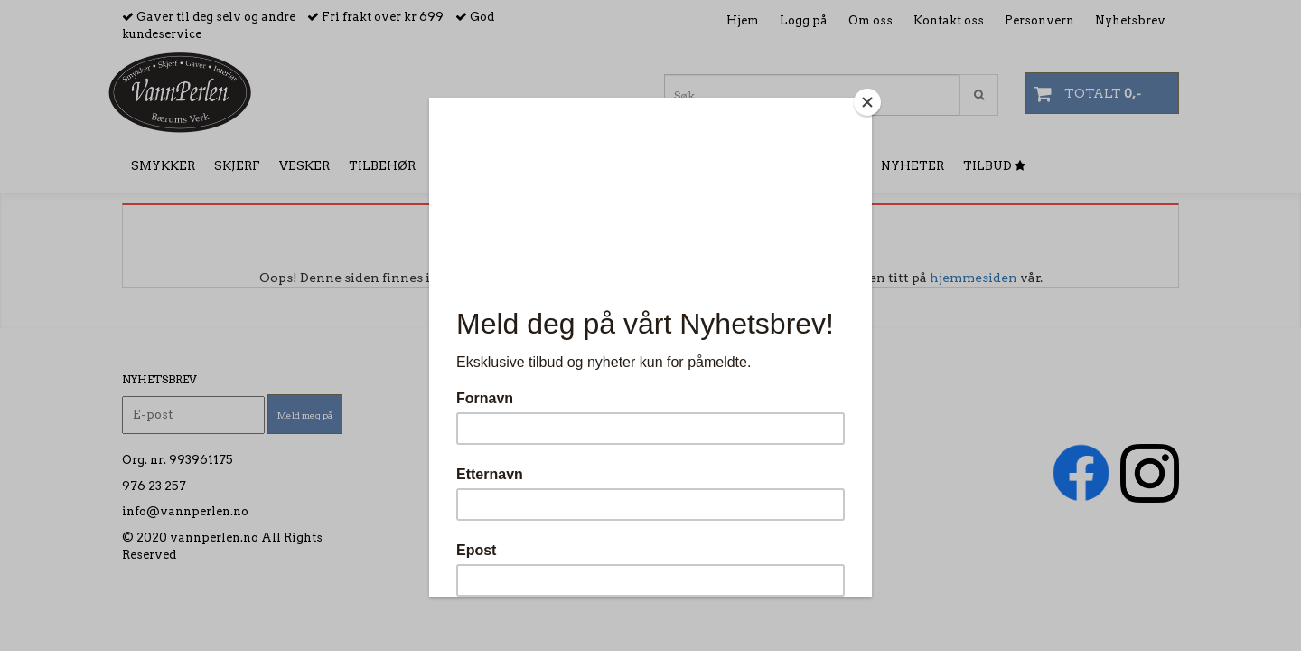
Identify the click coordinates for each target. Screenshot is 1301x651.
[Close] (867, 102)
